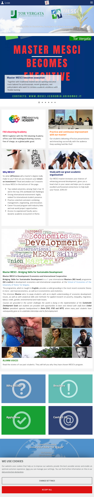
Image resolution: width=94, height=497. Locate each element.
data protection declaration (13, 472)
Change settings (47, 480)
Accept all (47, 489)
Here (28, 469)
